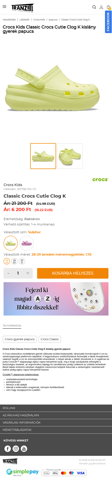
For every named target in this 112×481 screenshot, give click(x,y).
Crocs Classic (50, 339)
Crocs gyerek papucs (20, 339)
